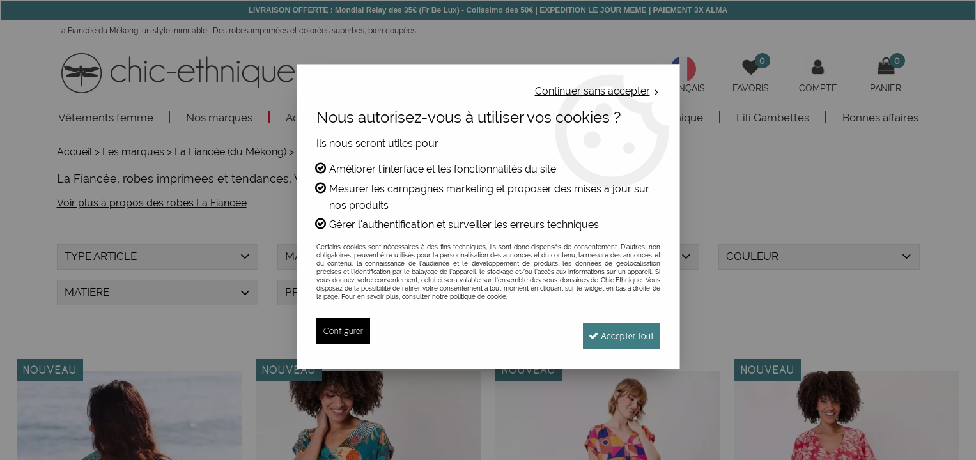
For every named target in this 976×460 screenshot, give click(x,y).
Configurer (343, 330)
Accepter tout (616, 330)
